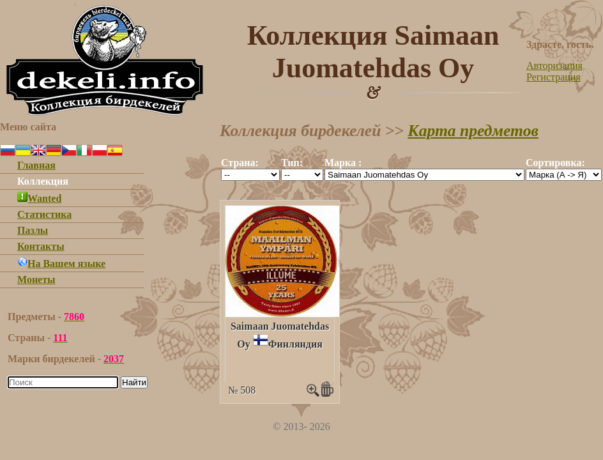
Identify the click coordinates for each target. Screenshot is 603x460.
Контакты (41, 246)
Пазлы (32, 230)
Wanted (39, 198)
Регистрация (553, 77)
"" (250, 175)
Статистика (44, 214)
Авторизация (554, 65)
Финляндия (295, 344)
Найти (134, 382)
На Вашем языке (61, 263)
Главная (36, 165)
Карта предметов (473, 130)
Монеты (36, 279)
